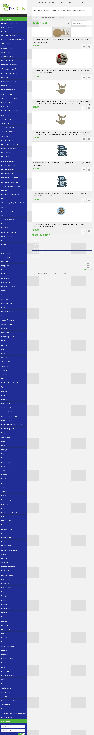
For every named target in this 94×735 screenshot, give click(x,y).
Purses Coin (5, 671)
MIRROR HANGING (7, 48)
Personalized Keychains (9, 178)
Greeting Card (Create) (9, 416)
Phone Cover (5, 638)
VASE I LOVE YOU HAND (9, 98)
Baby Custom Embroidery (9, 232)
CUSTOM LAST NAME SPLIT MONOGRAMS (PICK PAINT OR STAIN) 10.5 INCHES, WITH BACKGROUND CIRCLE (59, 225)
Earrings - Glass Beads (9, 512)
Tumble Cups (5, 366)
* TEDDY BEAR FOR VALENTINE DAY (12, 40)
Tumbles (4, 374)
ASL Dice (4, 215)
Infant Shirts (5, 253)
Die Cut (3, 341)
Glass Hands (5, 404)
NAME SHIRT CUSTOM (8, 82)
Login (77, 2)
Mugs (3, 353)
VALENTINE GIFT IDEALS (9, 36)
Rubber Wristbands (8, 675)
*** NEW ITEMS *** (7, 56)
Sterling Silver (6, 546)
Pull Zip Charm (6, 537)
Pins (2, 483)
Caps (3, 249)
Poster (3, 667)
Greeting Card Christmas (9, 412)
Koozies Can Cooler (8, 567)
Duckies (4, 378)
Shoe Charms (6, 692)
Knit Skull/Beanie (7, 571)
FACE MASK (5, 157)
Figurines (4, 387)
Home (35, 18)
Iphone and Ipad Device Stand (11, 424)
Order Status (70, 2)
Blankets (4, 274)
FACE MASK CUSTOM (8, 165)
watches (4, 554)
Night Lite (4, 613)
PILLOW (3, 31)
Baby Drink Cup (6, 236)
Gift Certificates (42, 2)
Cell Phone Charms (7, 303)
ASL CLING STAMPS (7, 211)
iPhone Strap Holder (8, 429)
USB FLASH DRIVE (7, 717)
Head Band (5, 190)
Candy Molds (5, 299)
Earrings (4, 450)
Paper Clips (5, 625)
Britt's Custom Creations (9, 73)
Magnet (3, 592)
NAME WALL (5, 77)
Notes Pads (5, 617)
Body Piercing (6, 500)
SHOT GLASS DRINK (7, 94)
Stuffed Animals (6, 257)
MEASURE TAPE (6, 115)
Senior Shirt (5, 123)
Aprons (3, 207)
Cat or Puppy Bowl (7, 646)
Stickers (4, 696)
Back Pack (4, 261)
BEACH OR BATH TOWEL (9, 65)
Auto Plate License (7, 220)
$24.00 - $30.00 (38, 244)
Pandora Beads (6, 529)
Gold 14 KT (5, 517)
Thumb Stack (5, 705)
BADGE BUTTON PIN (8, 61)
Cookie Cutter (6, 328)
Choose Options (83, 108)
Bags (3, 441)
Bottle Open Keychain (8, 286)
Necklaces (4, 475)
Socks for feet (6, 684)
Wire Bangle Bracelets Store (10, 186)
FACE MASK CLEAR (7, 140)
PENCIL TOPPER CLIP (8, 90)
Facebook (89, 2)
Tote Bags (4, 709)
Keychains (4, 454)
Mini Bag (4, 604)
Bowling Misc (5, 282)
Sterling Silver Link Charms (10, 550)
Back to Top (88, 269)
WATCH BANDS (6, 52)
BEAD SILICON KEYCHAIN (9, 23)
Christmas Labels (7, 312)
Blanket (3, 245)
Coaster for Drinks (7, 320)
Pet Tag (3, 634)
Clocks (3, 316)
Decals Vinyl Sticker (7, 337)
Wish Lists (52, 2)
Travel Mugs (5, 362)
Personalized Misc (7, 174)
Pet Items (4, 642)
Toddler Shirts (6, 688)
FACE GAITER (5, 153)
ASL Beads (5, 562)
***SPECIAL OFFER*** (8, 69)
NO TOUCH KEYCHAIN (8, 169)
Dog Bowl (4, 650)
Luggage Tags (6, 588)
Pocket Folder (6, 663)
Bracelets (4, 504)
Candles (4, 295)
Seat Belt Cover (6, 119)
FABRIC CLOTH (6, 86)
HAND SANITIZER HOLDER (9, 144)
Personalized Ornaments (9, 182)
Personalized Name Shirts (10, 194)
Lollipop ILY (5, 583)
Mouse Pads (5, 608)
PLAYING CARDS (6, 107)
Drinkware (4, 345)
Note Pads (4, 479)
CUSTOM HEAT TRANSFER (9, 383)
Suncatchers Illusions (8, 701)
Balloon (3, 199)
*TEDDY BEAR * (6, 44)
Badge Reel (5, 266)
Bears (3, 270)
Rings (3, 542)
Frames (3, 395)
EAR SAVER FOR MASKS (9, 149)
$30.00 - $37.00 (38, 248)
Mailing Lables (6, 596)
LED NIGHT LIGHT (7, 579)
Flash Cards (5, 391)
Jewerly (3, 496)
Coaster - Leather (7, 324)
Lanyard (4, 458)
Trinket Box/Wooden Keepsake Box (13, 713)
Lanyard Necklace (7, 575)
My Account (60, 2)
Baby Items (5, 224)
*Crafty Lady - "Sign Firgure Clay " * (13, 203)
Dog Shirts (4, 654)
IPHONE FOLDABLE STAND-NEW (11, 111)
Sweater (4, 491)
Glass (3, 349)
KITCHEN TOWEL (6, 27)
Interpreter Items (7, 433)
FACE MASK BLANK (7, 161)
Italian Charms (6, 521)
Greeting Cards (6, 420)
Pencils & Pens (6, 629)
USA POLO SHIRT (7, 136)
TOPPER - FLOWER (7, 132)
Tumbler (4, 370)
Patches (4, 621)
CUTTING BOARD (6, 102)
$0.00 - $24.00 (37, 240)
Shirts (3, 487)
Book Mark (5, 278)
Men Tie (4, 600)
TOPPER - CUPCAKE (7, 128)
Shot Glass (5, 358)
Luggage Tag (5, 462)
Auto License (5, 437)
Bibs (2, 240)
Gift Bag (4, 399)
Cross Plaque (5, 333)
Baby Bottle (5, 228)
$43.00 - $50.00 (38, 257)
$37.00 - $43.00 (38, 253)
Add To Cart (83, 46)
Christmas (4, 307)
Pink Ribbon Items (7, 659)
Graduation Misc (7, 408)
